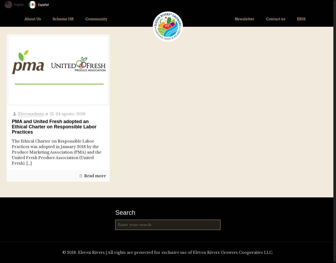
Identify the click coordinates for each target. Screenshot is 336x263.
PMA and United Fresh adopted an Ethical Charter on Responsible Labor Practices (54, 127)
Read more (95, 175)
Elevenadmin (31, 114)
